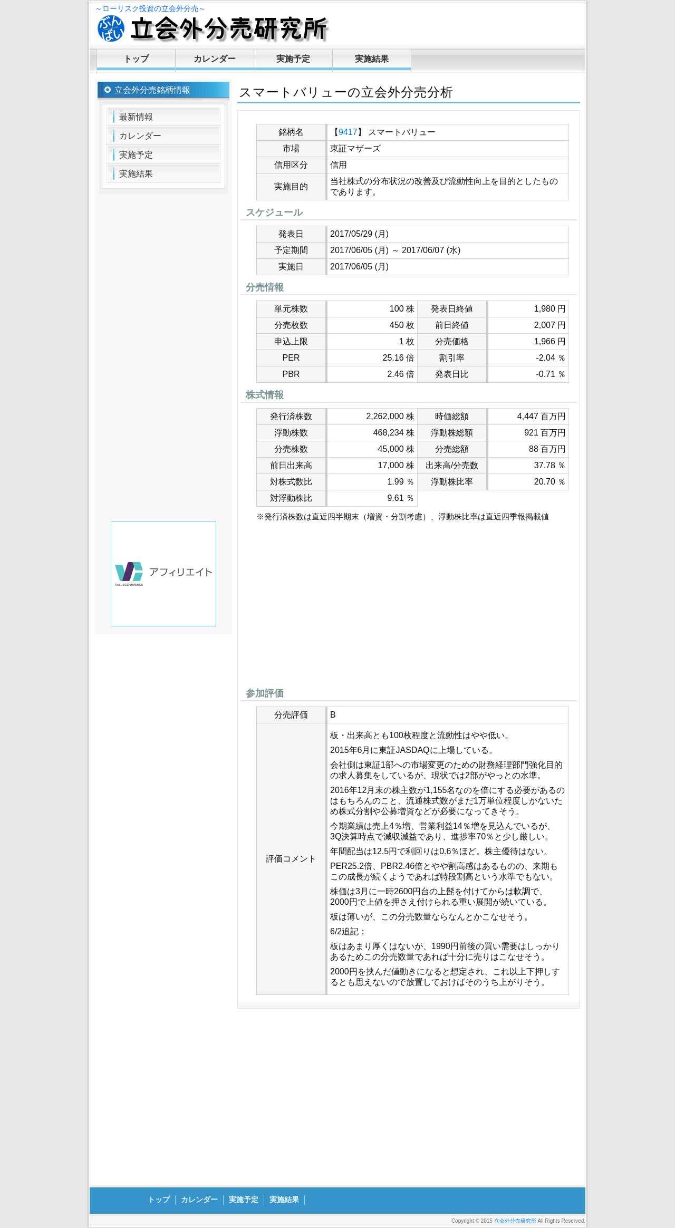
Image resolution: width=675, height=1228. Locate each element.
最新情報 (136, 116)
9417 (348, 132)
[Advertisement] (408, 607)
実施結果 (372, 58)
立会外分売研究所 (515, 1221)
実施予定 (293, 58)
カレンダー (215, 58)
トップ (136, 58)
